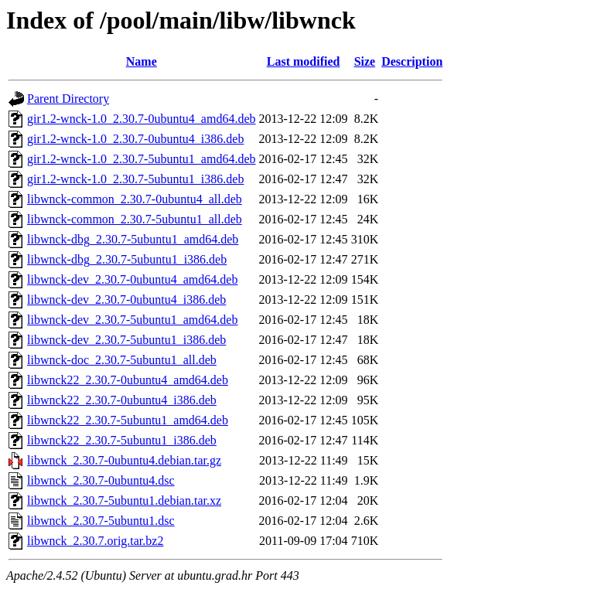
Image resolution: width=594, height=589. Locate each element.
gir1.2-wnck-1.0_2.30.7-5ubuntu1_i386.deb (135, 179)
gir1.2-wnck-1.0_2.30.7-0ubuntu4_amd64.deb (141, 118)
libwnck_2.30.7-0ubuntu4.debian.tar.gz (124, 460)
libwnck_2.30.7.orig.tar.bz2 (95, 540)
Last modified (303, 61)
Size (365, 61)
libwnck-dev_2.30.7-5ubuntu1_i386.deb (126, 339)
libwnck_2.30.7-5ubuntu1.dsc (101, 520)
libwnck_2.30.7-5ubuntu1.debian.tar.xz (124, 500)
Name (141, 61)
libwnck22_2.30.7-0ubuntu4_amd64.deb (127, 379)
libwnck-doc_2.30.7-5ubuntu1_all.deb (122, 359)
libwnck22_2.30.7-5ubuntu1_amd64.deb (127, 420)
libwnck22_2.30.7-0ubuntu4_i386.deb (122, 400)
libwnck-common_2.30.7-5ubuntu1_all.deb (134, 219)
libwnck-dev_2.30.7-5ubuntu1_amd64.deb (132, 319)
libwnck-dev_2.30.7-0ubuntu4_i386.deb (126, 299)
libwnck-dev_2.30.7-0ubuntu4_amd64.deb (132, 279)
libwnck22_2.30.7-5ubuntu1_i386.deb (122, 440)
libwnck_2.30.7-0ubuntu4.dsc (101, 480)
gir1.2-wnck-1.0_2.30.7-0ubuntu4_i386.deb (135, 138)
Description (411, 61)
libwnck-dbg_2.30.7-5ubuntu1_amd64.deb (132, 239)
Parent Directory (68, 98)
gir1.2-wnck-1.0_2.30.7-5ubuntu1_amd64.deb (141, 158)
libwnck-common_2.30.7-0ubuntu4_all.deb (134, 199)
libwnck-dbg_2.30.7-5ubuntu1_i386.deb (127, 259)
